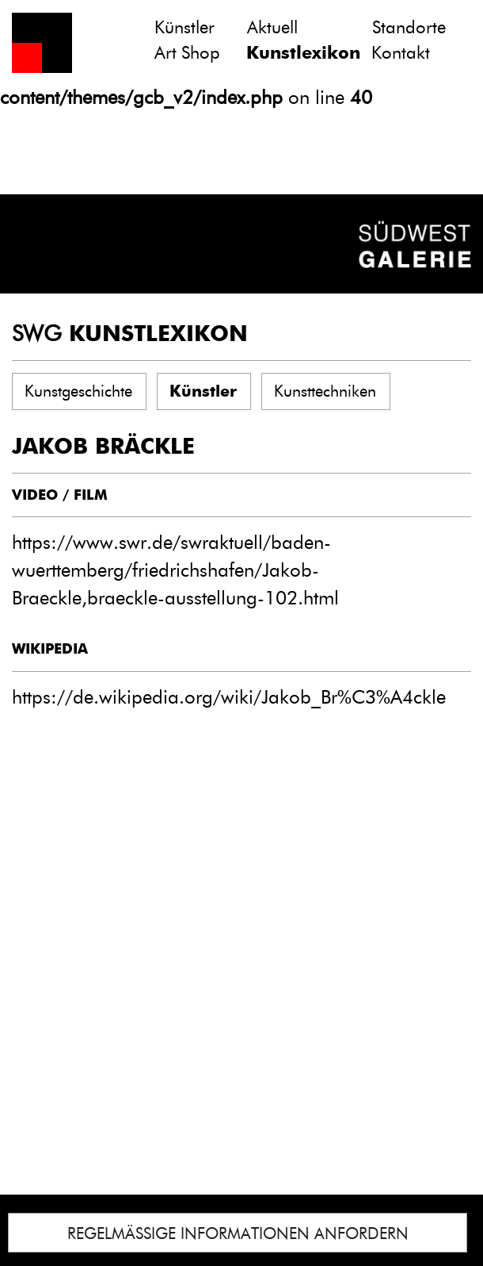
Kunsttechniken (325, 391)
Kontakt (400, 52)
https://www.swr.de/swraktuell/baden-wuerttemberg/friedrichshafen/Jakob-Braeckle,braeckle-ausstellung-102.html (175, 570)
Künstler (184, 27)
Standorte (409, 27)
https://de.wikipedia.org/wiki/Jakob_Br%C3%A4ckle (229, 696)
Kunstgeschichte (78, 391)
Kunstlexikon (303, 52)
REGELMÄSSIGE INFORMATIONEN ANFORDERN (238, 1233)
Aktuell (272, 27)
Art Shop (187, 52)
